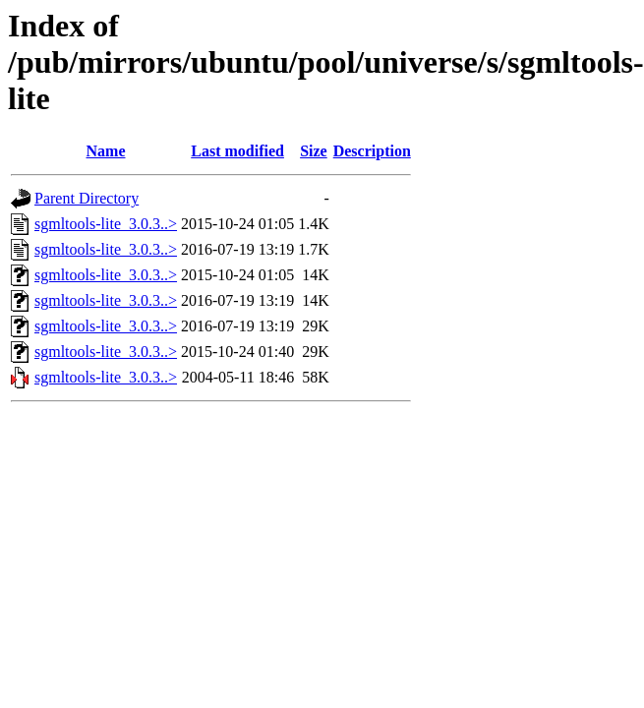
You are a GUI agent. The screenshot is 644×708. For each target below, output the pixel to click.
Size (313, 151)
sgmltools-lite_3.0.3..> (105, 223)
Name (106, 151)
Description (372, 151)
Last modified (237, 151)
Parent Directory (86, 198)
